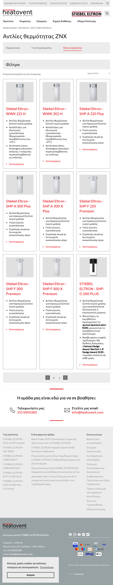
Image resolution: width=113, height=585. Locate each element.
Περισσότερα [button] (47, 567)
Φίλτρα (13, 64)
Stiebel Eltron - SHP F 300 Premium (18, 289)
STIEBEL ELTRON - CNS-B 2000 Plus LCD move (13, 485)
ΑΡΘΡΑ (15, 3)
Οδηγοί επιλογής (96, 509)
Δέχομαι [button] (30, 575)
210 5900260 (27, 412)
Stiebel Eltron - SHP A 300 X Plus (55, 206)
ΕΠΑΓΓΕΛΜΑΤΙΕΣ (38, 3)
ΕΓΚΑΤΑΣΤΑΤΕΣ (58, 3)
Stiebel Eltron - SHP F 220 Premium (91, 206)
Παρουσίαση (13, 47)
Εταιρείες (42, 21)
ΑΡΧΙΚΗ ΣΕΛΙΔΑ (10, 28)
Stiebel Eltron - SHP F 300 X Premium (55, 289)
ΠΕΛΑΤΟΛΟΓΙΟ (79, 3)
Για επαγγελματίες (41, 47)
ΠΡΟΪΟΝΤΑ (24, 28)
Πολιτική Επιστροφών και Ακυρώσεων (95, 468)
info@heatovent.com (87, 412)
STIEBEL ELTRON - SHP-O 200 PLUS (91, 289)
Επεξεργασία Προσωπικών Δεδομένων (95, 565)
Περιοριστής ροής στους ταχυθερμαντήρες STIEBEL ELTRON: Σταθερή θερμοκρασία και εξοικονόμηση (55, 459)
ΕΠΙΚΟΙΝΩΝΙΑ (97, 3)
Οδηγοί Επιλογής (86, 21)
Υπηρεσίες (25, 21)
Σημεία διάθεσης (62, 21)
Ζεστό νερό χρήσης (40, 28)
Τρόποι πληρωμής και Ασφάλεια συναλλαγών (96, 492)
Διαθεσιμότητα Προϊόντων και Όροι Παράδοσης (98, 480)
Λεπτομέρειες (16, 164)
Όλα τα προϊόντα (72, 47)
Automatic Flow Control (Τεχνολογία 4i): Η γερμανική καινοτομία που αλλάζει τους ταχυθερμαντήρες (54, 480)
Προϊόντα (8, 21)
